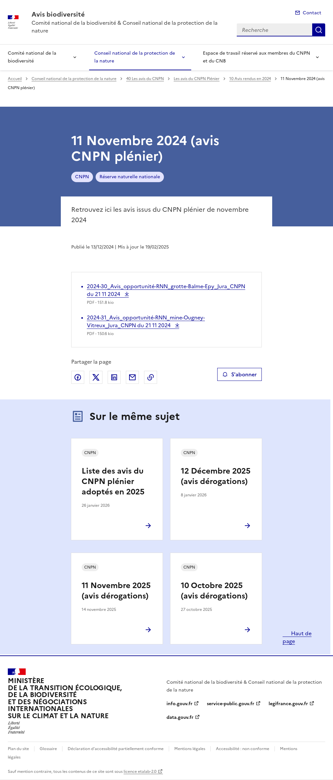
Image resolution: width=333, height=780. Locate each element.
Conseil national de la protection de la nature (134, 57)
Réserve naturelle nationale (130, 176)
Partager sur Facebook (77, 377)
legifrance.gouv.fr (288, 703)
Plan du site (18, 749)
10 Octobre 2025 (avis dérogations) (214, 591)
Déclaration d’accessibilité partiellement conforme (116, 749)
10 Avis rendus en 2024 (250, 79)
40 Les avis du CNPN (145, 79)
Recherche (318, 29)
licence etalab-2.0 (140, 771)
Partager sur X (95, 377)
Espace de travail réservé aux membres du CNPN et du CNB (256, 57)
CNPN (82, 176)
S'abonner (239, 374)
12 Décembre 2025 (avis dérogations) (215, 476)
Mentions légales (189, 749)
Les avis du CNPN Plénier (197, 79)
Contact (312, 12)
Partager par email (132, 377)
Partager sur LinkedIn (114, 377)
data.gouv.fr (179, 717)
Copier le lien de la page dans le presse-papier (150, 377)
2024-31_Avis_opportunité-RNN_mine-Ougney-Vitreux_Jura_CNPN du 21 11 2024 (146, 321)
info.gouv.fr (179, 703)
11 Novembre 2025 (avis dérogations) (116, 591)
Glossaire (48, 749)
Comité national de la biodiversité (32, 57)
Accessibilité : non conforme (242, 749)
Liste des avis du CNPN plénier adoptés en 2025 (113, 481)
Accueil (15, 79)
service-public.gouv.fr (230, 703)
